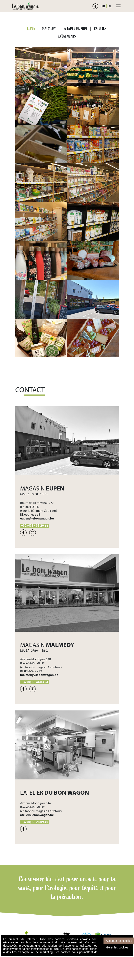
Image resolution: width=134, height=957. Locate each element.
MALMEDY (49, 29)
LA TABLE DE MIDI (75, 29)
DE (110, 6)
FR (103, 6)
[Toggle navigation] (118, 6)
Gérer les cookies (117, 947)
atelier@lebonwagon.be (37, 815)
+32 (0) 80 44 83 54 (34, 682)
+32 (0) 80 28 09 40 (34, 822)
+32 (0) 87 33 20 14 (34, 525)
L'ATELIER (100, 29)
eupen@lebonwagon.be (37, 518)
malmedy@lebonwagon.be (39, 675)
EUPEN (31, 29)
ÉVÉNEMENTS (67, 36)
